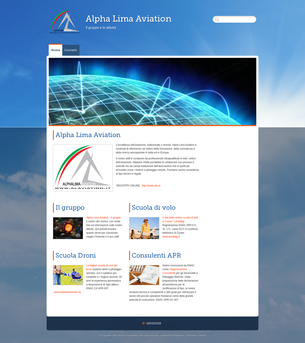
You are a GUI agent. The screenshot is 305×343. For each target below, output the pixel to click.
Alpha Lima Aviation (128, 19)
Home (55, 50)
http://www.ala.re (151, 185)
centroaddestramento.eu (67, 292)
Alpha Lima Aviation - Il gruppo (103, 217)
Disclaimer (191, 335)
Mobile (202, 335)
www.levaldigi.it (171, 236)
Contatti (70, 50)
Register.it (179, 335)
